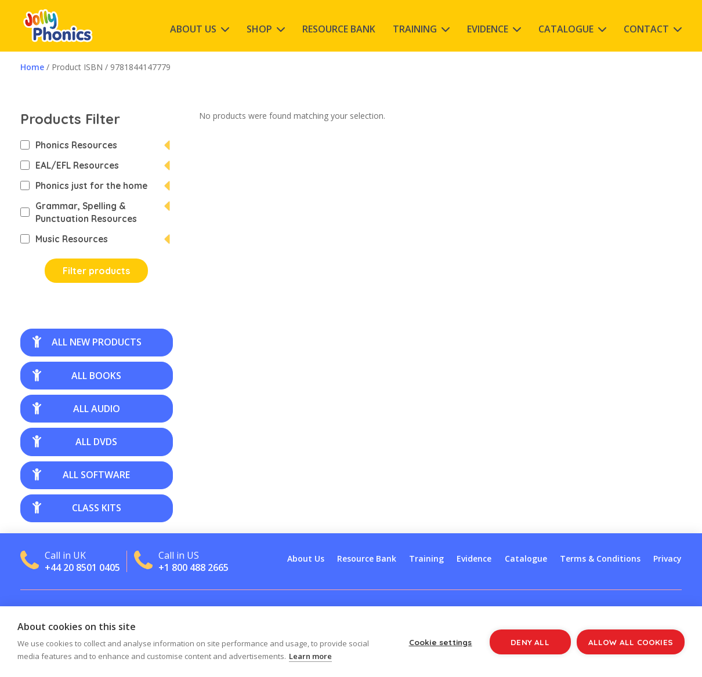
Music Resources (64, 239)
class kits (76, 507)
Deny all (530, 642)
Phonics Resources (68, 145)
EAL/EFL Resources (69, 165)
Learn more (310, 656)
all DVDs (74, 441)
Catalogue (566, 29)
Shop (259, 29)
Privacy (667, 558)
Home (32, 66)
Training (415, 29)
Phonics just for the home (83, 185)
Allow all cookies (630, 642)
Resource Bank (338, 29)
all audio (76, 408)
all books (76, 375)
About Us (193, 29)
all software (81, 474)
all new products (87, 342)
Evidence (487, 29)
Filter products (96, 270)
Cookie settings (440, 642)
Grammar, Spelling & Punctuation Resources (78, 212)
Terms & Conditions (600, 558)
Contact (646, 29)
